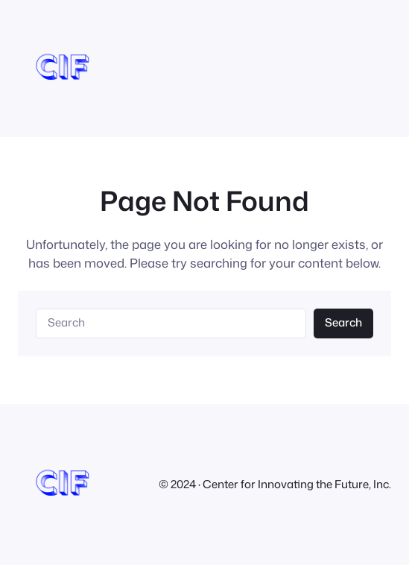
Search (343, 322)
